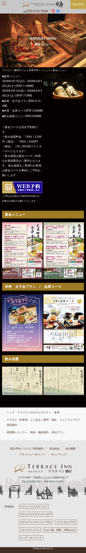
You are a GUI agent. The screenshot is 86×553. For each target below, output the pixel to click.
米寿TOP (33, 70)
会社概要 (70, 448)
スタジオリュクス (29, 529)
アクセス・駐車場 (17, 419)
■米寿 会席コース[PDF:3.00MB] (22, 110)
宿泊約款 (54, 448)
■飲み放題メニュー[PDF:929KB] (21, 116)
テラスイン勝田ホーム (14, 70)
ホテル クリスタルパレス (33, 506)
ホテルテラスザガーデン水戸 (36, 514)
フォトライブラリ (69, 419)
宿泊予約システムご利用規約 (27, 448)
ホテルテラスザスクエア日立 (36, 522)
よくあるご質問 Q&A (43, 419)
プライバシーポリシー (32, 454)
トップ (10, 412)
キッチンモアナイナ (31, 537)
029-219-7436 (37, 11)
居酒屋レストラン (17, 432)
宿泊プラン (58, 432)
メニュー (45, 70)
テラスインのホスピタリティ (34, 412)
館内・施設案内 (40, 432)
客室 (56, 412)
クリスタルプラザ (66, 522)
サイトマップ (59, 454)
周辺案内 (12, 425)
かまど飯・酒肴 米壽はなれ (60, 529)
